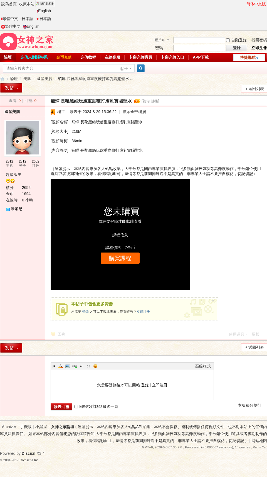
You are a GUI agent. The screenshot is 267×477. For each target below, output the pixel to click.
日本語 (26, 18)
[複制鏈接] (150, 101)
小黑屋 (41, 426)
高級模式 (203, 366)
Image (67, 366)
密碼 (159, 48)
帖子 (124, 68)
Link (74, 366)
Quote (81, 366)
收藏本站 (26, 4)
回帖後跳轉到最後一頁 (96, 406)
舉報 (255, 334)
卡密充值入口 (172, 57)
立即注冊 (259, 48)
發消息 (17, 208)
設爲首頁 (9, 4)
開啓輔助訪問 (244, 3)
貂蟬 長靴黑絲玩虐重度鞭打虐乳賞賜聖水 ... (95, 78)
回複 (61, 334)
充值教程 (88, 57)
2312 (9, 161)
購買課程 (120, 258)
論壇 (14, 78)
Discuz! (29, 453)
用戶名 (160, 40)
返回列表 (256, 88)
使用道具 (236, 334)
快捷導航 (248, 57)
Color (60, 366)
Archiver (9, 426)
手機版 (26, 426)
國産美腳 (44, 78)
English (44, 11)
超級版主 (13, 174)
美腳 (27, 78)
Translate (45, 3)
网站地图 (259, 440)
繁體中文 (9, 18)
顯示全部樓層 (134, 111)
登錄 (85, 312)
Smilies (95, 366)
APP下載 (201, 57)
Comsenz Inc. (29, 460)
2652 (35, 161)
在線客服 (112, 57)
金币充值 (64, 57)
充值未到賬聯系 (34, 57)
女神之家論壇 (2, 79)
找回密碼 (259, 40)
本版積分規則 (249, 405)
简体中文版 (256, 4)
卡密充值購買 (140, 57)
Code (88, 366)
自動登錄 (236, 40)
